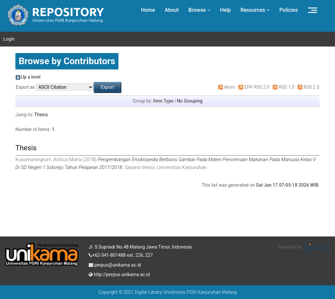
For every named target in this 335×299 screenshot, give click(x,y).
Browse (199, 10)
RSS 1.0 (286, 87)
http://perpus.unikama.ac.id (119, 274)
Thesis (41, 114)
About (172, 10)
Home (148, 10)
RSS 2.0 (311, 87)
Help (225, 10)
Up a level (31, 77)
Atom (229, 87)
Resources (255, 10)
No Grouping (189, 100)
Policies (288, 10)
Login (9, 39)
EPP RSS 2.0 (257, 87)
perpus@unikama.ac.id (115, 264)
